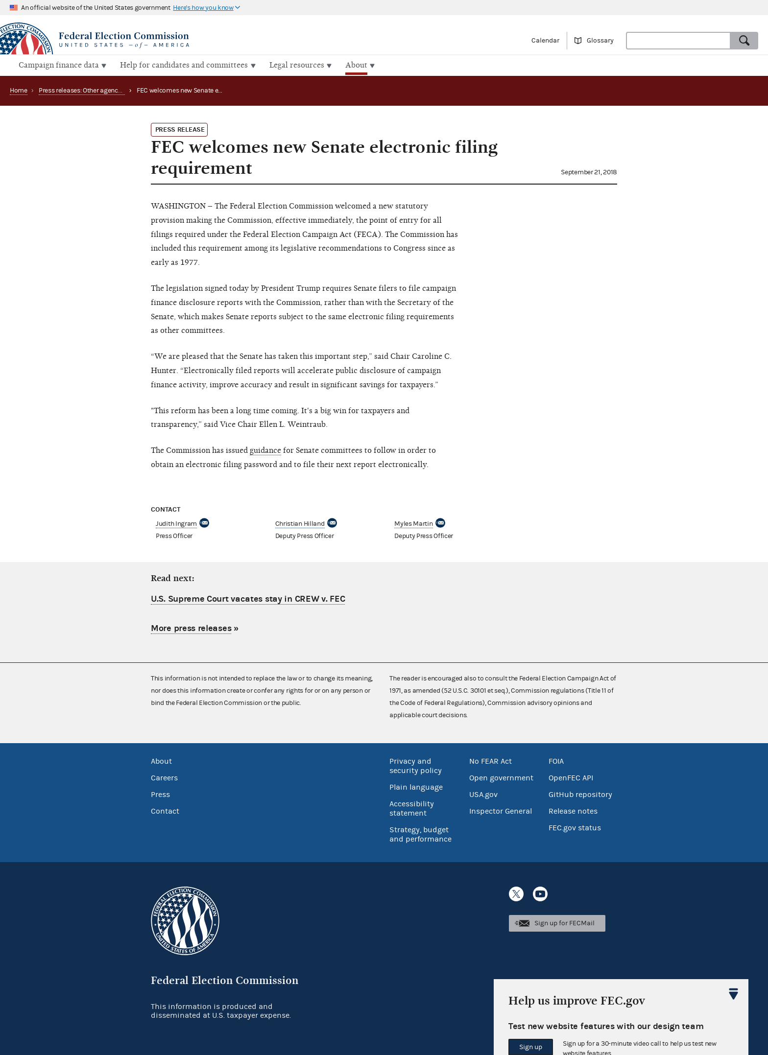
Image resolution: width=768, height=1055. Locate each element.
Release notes (573, 810)
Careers (164, 777)
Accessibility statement (411, 807)
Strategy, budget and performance (420, 833)
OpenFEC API (571, 777)
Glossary (600, 41)
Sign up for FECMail (564, 922)
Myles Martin (413, 523)
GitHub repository (580, 793)
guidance (265, 449)
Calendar (545, 41)
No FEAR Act (490, 760)
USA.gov (483, 793)
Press (160, 793)
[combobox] (678, 40)
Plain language (416, 786)
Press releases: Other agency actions (91, 90)
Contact (165, 810)
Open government (501, 777)
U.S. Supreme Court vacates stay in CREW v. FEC (248, 598)
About (161, 760)
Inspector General (500, 810)
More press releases (191, 627)
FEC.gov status (575, 826)
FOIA (556, 760)
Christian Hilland (300, 523)
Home (18, 90)
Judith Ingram (176, 523)
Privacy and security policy (415, 765)
